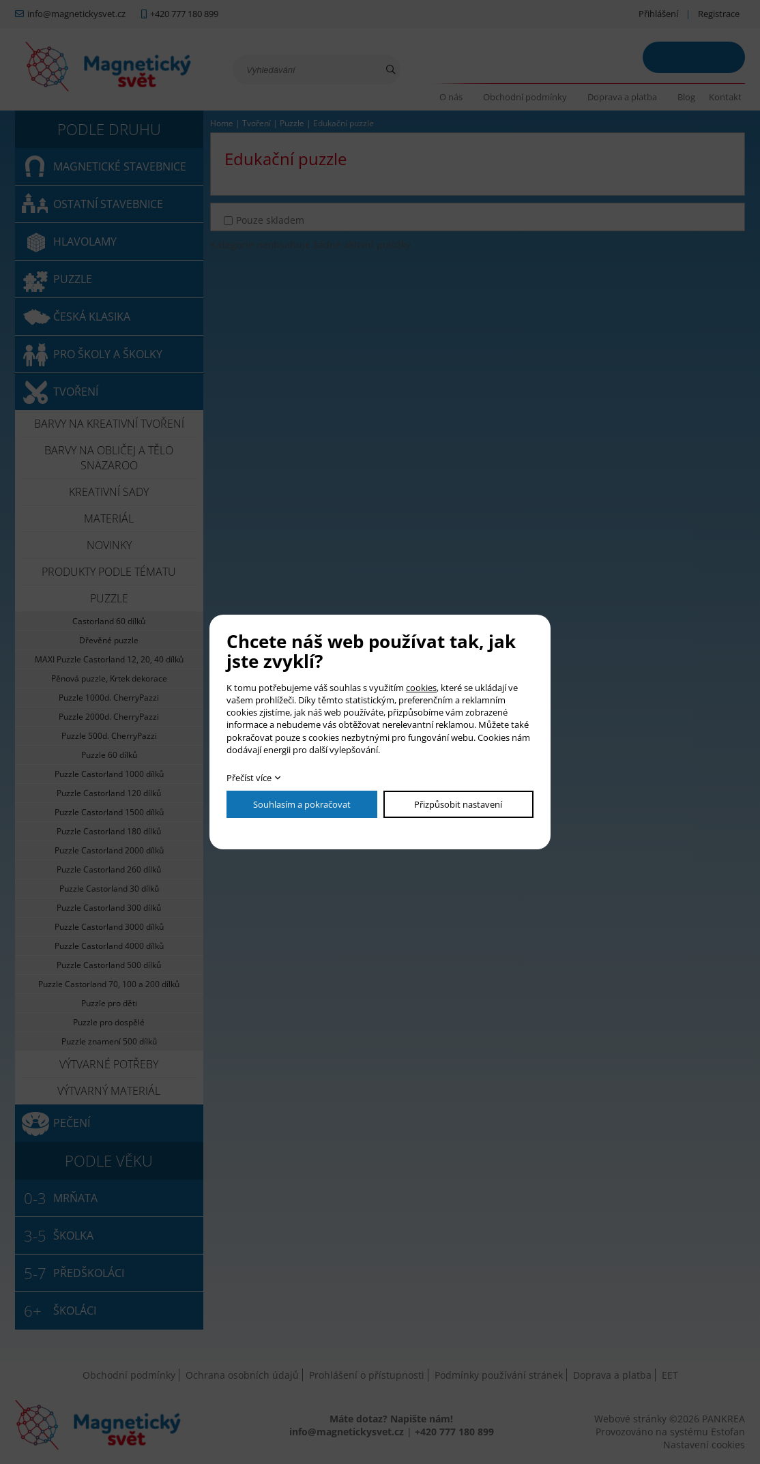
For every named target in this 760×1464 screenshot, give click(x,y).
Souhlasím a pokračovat (302, 804)
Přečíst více (249, 778)
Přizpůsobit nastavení (458, 804)
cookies (421, 688)
